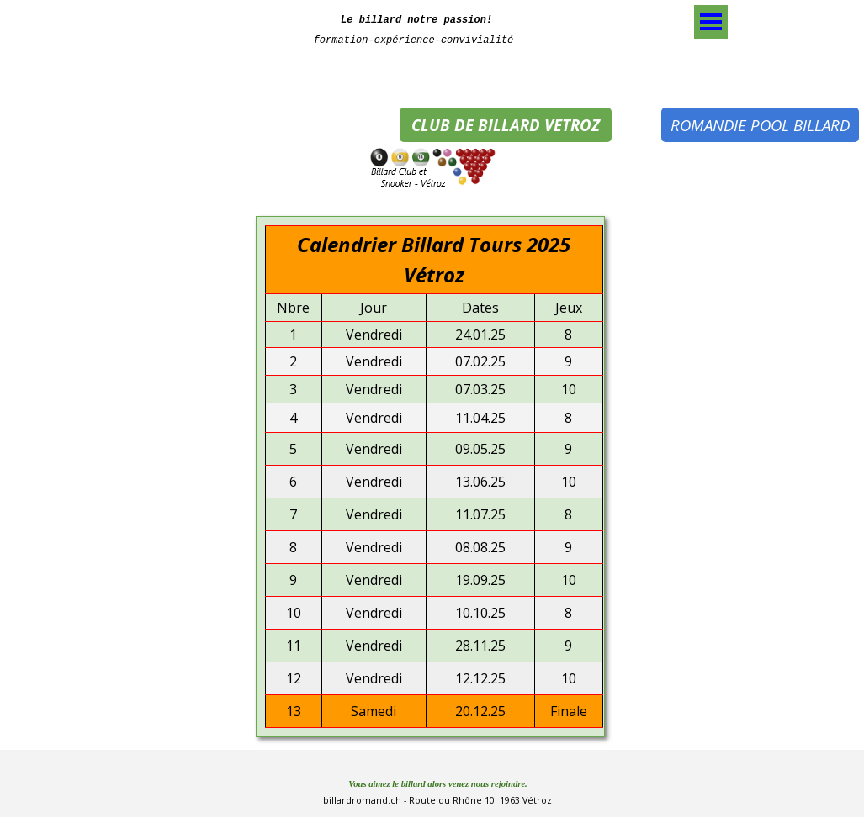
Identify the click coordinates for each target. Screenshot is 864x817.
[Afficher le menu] (711, 22)
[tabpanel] (413, 28)
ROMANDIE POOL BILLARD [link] (760, 124)
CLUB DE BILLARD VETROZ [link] (505, 124)
